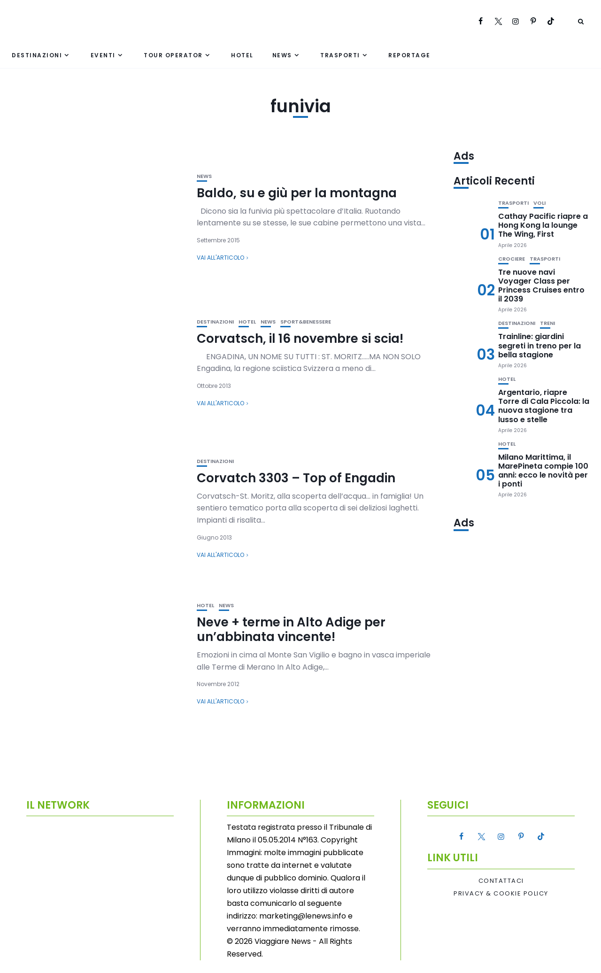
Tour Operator (173, 55)
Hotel (242, 55)
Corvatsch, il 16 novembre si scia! (300, 338)
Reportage (409, 55)
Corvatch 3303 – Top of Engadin (296, 478)
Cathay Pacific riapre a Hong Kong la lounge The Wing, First (543, 225)
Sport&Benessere (305, 321)
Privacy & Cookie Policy (501, 893)
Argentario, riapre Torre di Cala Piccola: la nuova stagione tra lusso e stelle (543, 406)
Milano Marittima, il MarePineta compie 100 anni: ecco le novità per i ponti (543, 471)
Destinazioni (37, 55)
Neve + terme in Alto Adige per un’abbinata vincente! (291, 629)
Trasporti (340, 55)
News (282, 55)
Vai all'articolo (220, 258)
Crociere (511, 259)
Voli (539, 203)
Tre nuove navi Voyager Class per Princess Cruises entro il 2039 (541, 286)
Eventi (103, 55)
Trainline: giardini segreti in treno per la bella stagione (539, 345)
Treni (547, 323)
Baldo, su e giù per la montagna (297, 193)
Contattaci (501, 881)
